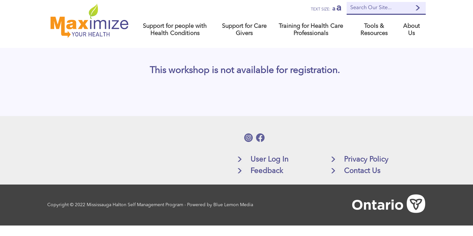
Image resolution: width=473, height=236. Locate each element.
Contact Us (362, 171)
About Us (411, 29)
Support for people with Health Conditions (175, 29)
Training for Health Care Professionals (311, 29)
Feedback (266, 171)
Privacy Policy (366, 159)
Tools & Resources (374, 29)
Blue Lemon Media (233, 205)
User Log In (269, 159)
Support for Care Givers (244, 29)
